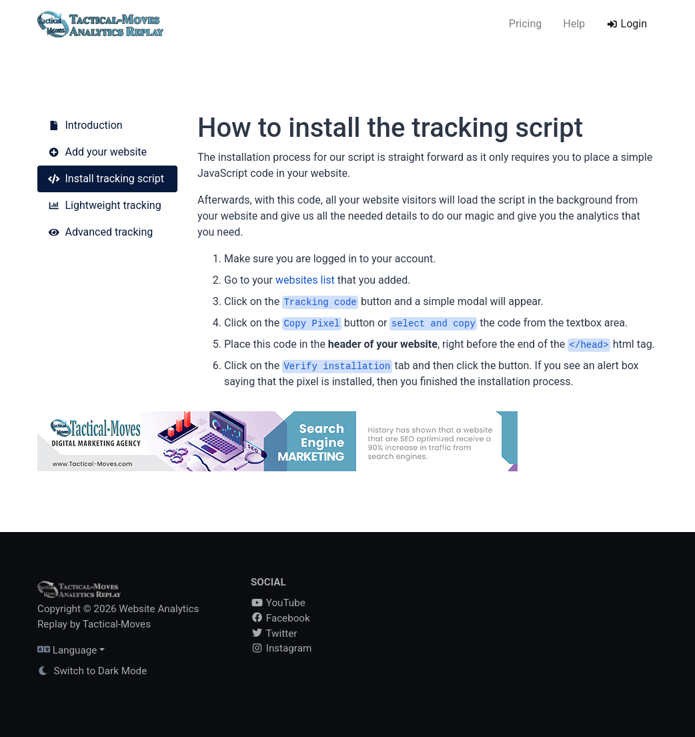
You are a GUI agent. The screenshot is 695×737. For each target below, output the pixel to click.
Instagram (281, 648)
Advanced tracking (100, 232)
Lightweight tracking (104, 205)
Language (67, 650)
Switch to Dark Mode (92, 671)
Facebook (280, 618)
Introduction (85, 125)
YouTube (278, 603)
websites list (305, 280)
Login (626, 23)
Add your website (97, 152)
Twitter (274, 634)
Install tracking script (106, 178)
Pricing (525, 23)
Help (574, 23)
